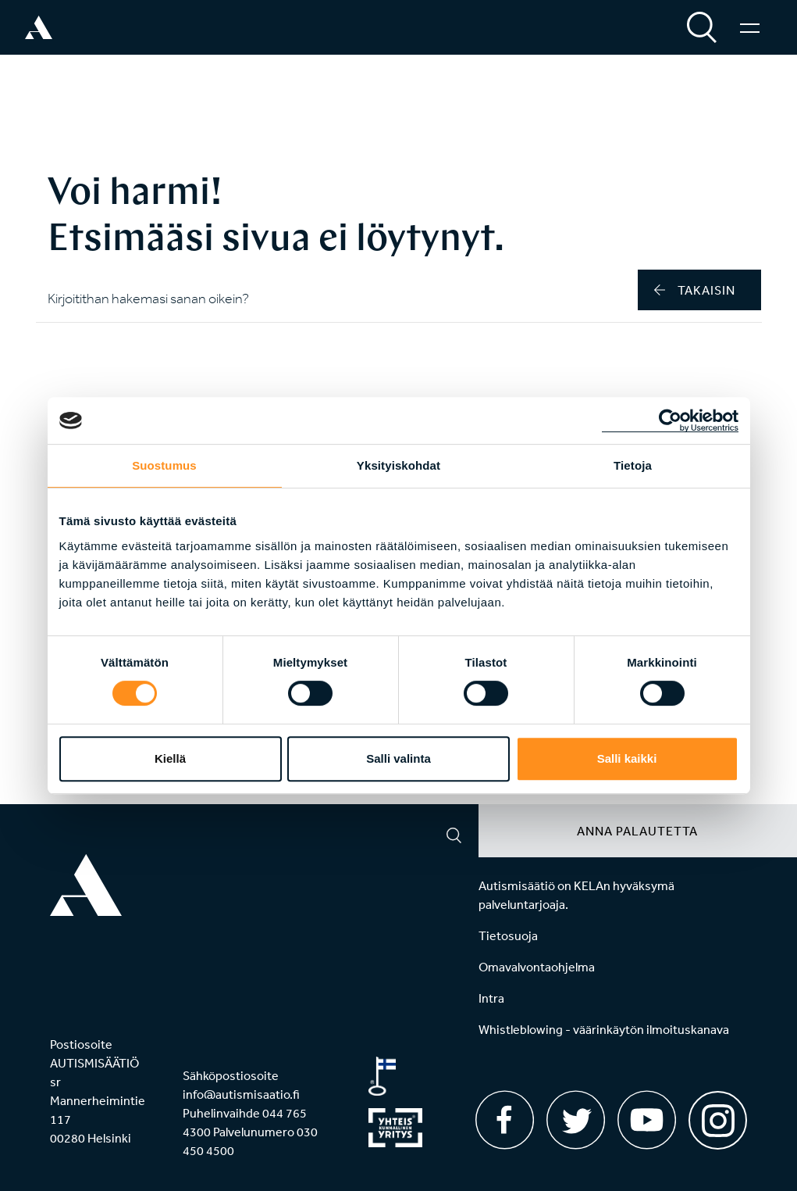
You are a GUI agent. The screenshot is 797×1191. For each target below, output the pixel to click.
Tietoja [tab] (633, 465)
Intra (491, 998)
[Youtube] (646, 1120)
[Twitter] (575, 1120)
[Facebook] (504, 1120)
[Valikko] (750, 27)
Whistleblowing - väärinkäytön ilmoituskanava (604, 1029)
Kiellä (170, 758)
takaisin (694, 290)
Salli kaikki (627, 758)
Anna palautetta (637, 831)
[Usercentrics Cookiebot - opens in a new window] (670, 420)
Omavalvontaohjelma (537, 967)
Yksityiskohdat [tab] (398, 465)
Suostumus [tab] (164, 465)
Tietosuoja (508, 935)
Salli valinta (398, 758)
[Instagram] (717, 1115)
